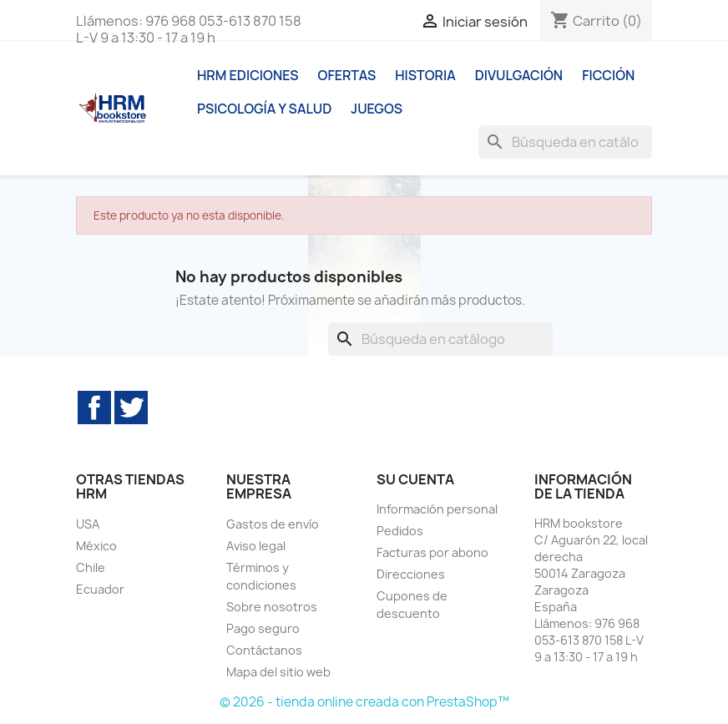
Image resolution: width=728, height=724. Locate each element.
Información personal (437, 509)
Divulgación (519, 75)
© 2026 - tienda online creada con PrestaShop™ (364, 702)
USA (87, 524)
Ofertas (347, 75)
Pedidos (400, 531)
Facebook (94, 407)
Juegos (376, 108)
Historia (425, 75)
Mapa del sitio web (278, 672)
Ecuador (100, 589)
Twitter (131, 407)
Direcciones (411, 574)
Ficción (608, 75)
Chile (90, 567)
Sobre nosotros (271, 607)
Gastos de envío (272, 524)
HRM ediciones (248, 75)
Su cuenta (415, 479)
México (96, 546)
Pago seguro (263, 628)
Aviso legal (256, 546)
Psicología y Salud (264, 108)
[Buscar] (565, 142)
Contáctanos (264, 650)
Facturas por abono (432, 552)
